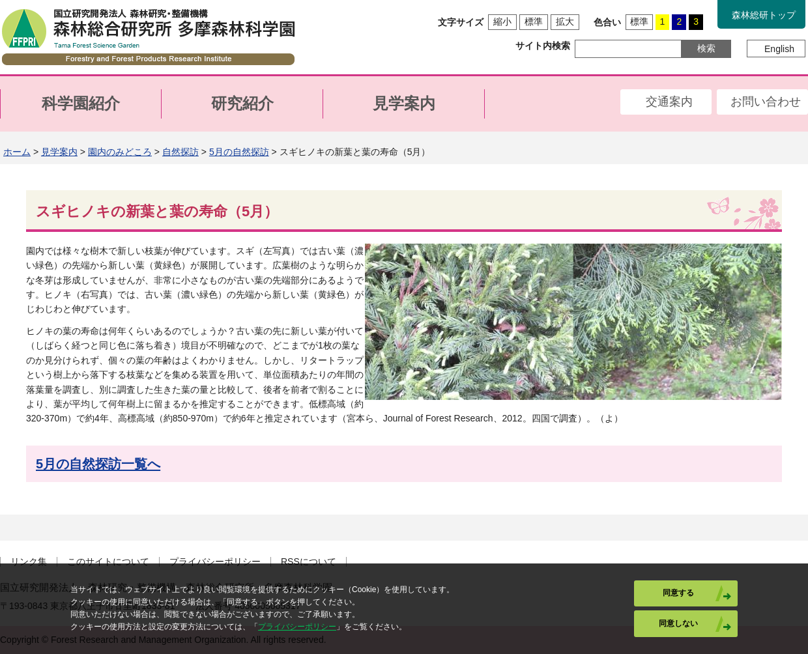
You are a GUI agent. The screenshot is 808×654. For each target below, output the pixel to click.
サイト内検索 (542, 45)
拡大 (565, 21)
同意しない (678, 623)
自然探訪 (180, 152)
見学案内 (59, 152)
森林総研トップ (764, 15)
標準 (534, 21)
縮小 (502, 21)
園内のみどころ (120, 152)
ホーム (17, 152)
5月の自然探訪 (239, 152)
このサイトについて (108, 562)
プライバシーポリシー (215, 562)
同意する (678, 592)
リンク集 (28, 562)
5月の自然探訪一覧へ (98, 464)
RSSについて (308, 562)
